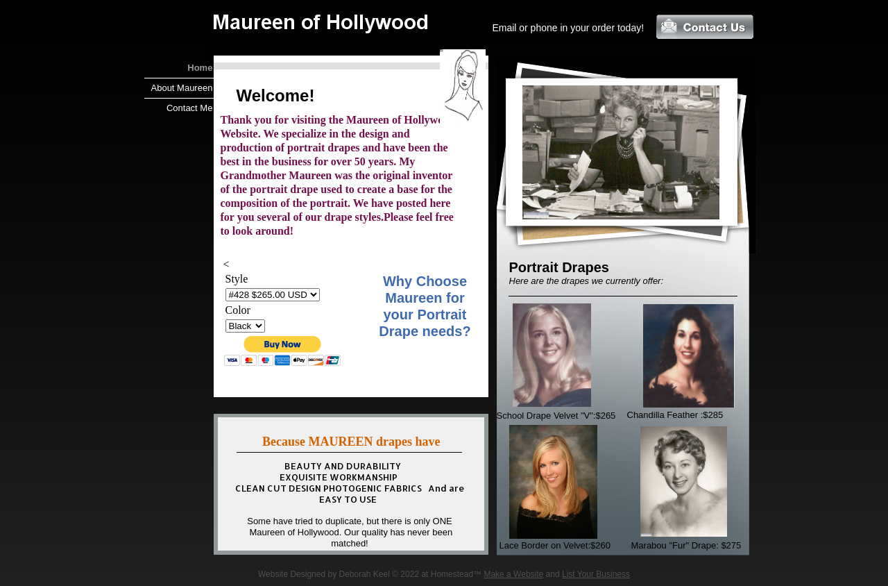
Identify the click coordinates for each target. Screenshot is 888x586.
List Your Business (596, 574)
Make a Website (513, 574)
